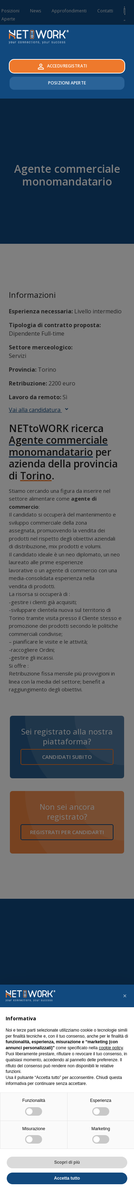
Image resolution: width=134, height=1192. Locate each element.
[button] (124, 996)
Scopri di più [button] (67, 1162)
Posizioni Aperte (67, 83)
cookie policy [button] (111, 1047)
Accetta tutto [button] (67, 1178)
